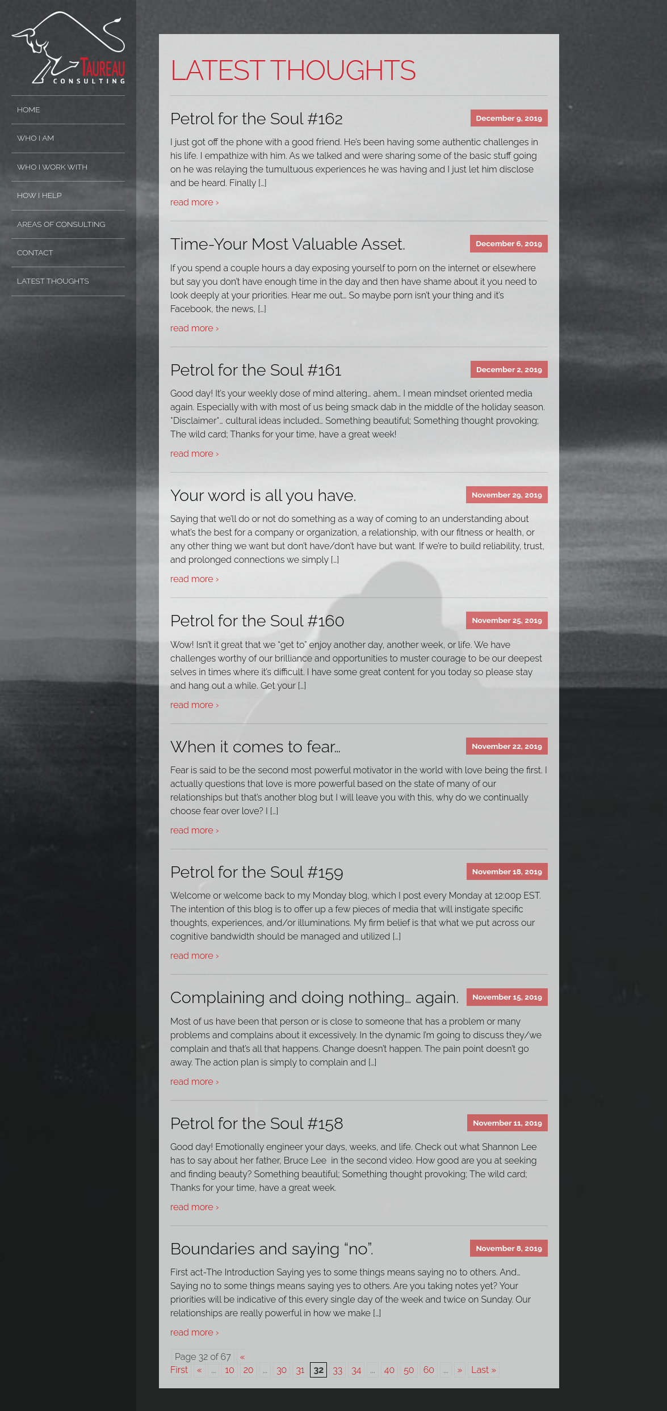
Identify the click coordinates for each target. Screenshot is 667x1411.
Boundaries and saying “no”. (272, 1248)
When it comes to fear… (255, 746)
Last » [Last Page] (483, 1369)
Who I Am (35, 137)
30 (281, 1369)
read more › (194, 202)
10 (229, 1369)
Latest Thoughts (53, 280)
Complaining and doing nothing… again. (314, 997)
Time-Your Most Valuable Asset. (287, 244)
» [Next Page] (460, 1369)
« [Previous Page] (199, 1369)
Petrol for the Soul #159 (256, 872)
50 (409, 1369)
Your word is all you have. (263, 495)
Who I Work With (52, 166)
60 (428, 1369)
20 (249, 1369)
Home (28, 109)
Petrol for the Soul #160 (257, 620)
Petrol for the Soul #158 (256, 1123)
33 (337, 1369)
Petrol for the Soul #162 (256, 118)
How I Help (39, 195)
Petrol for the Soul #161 (255, 370)
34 (356, 1369)
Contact (35, 252)
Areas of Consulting (61, 224)
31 (300, 1369)
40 (389, 1369)
